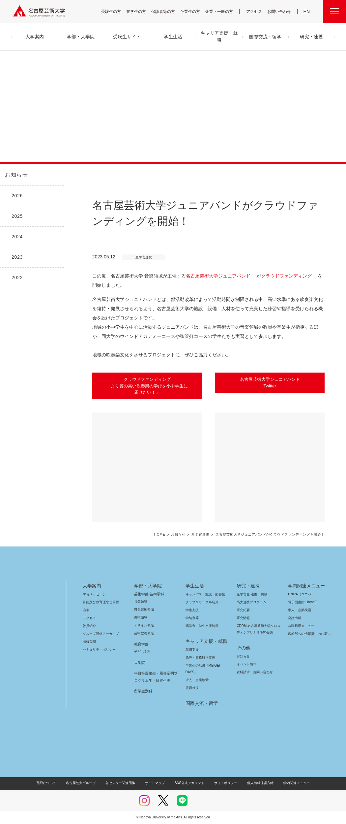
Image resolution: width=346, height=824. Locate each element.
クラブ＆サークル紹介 (201, 602)
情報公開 (89, 641)
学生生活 (195, 585)
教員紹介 (89, 625)
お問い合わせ (280, 11)
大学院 (139, 662)
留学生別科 (143, 691)
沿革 (86, 610)
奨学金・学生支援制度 (201, 625)
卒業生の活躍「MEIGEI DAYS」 (207, 665)
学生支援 (192, 610)
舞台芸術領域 (144, 609)
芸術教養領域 (144, 633)
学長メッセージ (94, 594)
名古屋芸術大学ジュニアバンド (212, 276)
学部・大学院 (146, 585)
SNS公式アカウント (188, 782)
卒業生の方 (194, 11)
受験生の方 (115, 11)
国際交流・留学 (201, 703)
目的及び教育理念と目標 (101, 602)
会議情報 (294, 617)
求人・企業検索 (196, 679)
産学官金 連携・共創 (251, 594)
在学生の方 (140, 11)
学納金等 (192, 617)
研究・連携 (247, 585)
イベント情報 (246, 664)
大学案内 (92, 585)
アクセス (255, 11)
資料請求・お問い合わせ (254, 672)
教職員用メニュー (300, 625)
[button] (147, 467)
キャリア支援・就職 (204, 641)
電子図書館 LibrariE (302, 602)
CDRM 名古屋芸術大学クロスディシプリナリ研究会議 (259, 629)
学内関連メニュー (305, 585)
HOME (169, 535)
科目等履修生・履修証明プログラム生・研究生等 (155, 677)
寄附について (51, 782)
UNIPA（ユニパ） (299, 594)
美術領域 (140, 617)
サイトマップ (156, 782)
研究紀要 (243, 610)
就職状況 (192, 687)
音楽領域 (140, 601)
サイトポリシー (222, 782)
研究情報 (243, 617)
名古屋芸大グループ (85, 782)
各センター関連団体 (123, 782)
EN (307, 11)
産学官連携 (210, 535)
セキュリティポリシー (97, 649)
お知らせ (16, 175)
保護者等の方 (167, 11)
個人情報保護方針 (256, 782)
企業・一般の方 (222, 11)
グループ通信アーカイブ (99, 633)
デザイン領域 (143, 625)
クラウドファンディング (275, 276)
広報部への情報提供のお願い (309, 633)
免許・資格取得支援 (200, 657)
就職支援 (192, 649)
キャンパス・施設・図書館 (203, 594)
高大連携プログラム (251, 602)
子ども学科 (142, 651)
